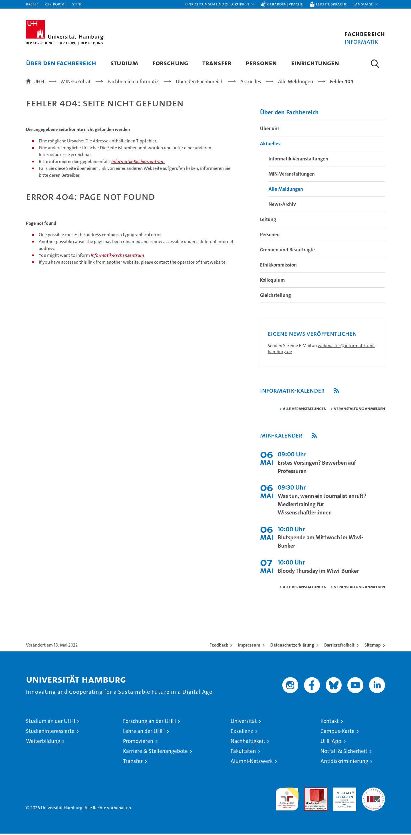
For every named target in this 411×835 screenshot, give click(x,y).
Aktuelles (270, 146)
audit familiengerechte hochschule (287, 799)
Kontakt (330, 723)
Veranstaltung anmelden (359, 411)
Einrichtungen (315, 62)
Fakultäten (243, 753)
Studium (124, 62)
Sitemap (372, 648)
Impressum (249, 648)
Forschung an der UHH (149, 723)
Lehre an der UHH (144, 733)
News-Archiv (282, 207)
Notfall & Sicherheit (344, 753)
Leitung (268, 222)
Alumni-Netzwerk (252, 763)
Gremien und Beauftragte (287, 252)
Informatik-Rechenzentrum (138, 164)
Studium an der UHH (50, 723)
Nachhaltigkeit (248, 743)
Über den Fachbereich (61, 62)
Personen (261, 62)
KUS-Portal (55, 4)
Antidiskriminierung (344, 763)
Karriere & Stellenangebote (155, 753)
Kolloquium (272, 282)
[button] (220, 4)
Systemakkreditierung (373, 793)
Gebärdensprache (285, 4)
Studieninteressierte (50, 733)
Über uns (269, 131)
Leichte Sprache (331, 4)
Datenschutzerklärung (292, 648)
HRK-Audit (343, 793)
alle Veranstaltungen (305, 411)
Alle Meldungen (286, 191)
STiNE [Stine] (77, 4)
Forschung (170, 62)
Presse (32, 4)
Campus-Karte (337, 733)
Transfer (216, 62)
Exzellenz (242, 733)
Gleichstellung (275, 298)
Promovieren (138, 743)
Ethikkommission (278, 267)
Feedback (218, 648)
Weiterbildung (43, 743)
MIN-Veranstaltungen (292, 176)
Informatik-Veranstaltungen (298, 161)
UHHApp (331, 743)
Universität (244, 723)
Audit (309, 793)
